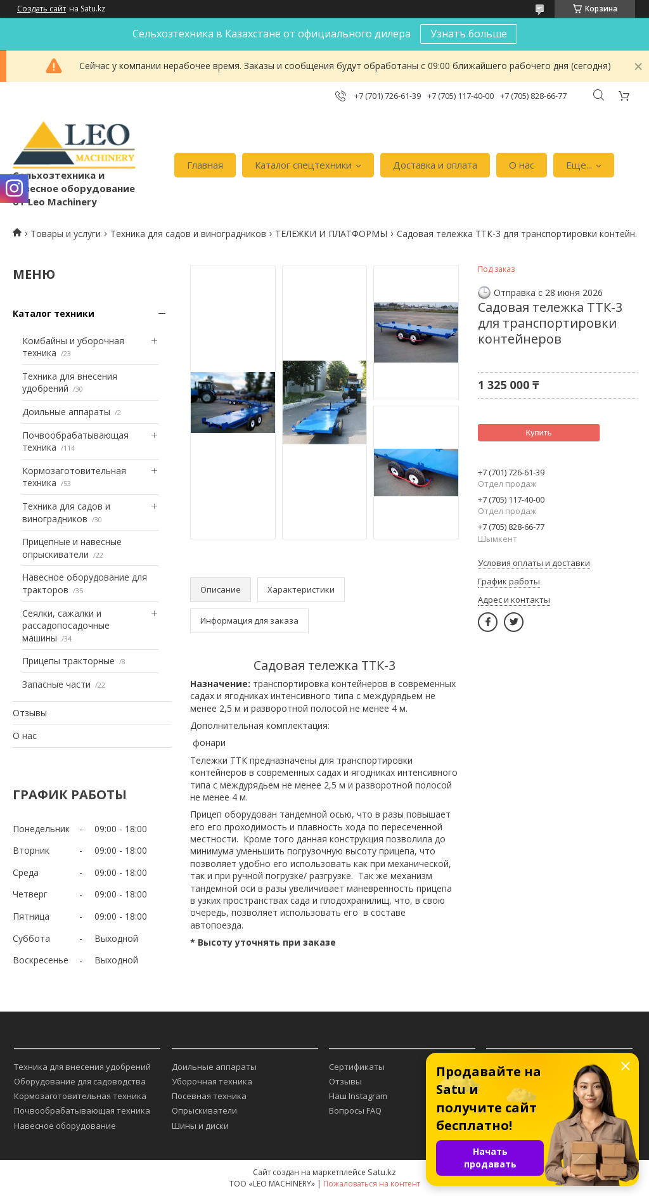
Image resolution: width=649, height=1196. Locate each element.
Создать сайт (41, 8)
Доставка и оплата (435, 164)
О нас (521, 164)
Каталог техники (53, 313)
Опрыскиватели (204, 1110)
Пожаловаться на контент (371, 1183)
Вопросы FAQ (355, 1110)
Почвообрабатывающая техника (82, 1110)
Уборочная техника (212, 1081)
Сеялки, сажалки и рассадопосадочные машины (66, 625)
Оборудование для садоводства (80, 1081)
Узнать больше (468, 34)
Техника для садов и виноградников (188, 234)
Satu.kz (382, 1172)
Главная (205, 164)
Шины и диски (200, 1125)
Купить (538, 432)
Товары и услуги (65, 234)
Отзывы (30, 713)
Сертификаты (357, 1066)
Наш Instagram (358, 1096)
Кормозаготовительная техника (80, 1096)
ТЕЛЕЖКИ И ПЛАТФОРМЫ (331, 234)
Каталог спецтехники (303, 164)
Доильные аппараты (66, 412)
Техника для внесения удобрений (82, 1066)
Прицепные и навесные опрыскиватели (72, 548)
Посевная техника (209, 1096)
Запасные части (56, 684)
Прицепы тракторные (68, 661)
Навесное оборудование (65, 1125)
